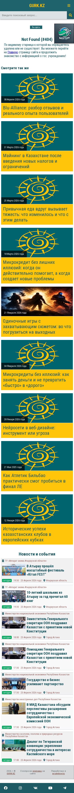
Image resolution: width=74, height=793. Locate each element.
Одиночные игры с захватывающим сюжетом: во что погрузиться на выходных (37, 326)
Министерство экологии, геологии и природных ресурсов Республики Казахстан (34, 735)
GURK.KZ (37, 5)
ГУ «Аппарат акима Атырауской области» (26, 561)
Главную (12, 52)
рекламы (37, 771)
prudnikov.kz (58, 773)
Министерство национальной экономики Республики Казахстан (37, 613)
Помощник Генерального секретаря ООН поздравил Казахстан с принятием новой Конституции (49, 655)
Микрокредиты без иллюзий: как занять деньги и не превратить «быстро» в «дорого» (36, 380)
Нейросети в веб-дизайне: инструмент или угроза (29, 430)
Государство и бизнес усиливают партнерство (45, 682)
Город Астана (53, 637)
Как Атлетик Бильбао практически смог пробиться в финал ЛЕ (34, 481)
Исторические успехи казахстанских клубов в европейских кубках (27, 534)
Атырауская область (56, 580)
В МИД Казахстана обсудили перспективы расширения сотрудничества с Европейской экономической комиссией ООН (49, 713)
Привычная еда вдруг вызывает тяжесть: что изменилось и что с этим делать (35, 214)
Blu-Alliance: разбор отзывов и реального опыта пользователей (35, 110)
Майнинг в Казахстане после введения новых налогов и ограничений (32, 161)
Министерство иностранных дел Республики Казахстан (33, 699)
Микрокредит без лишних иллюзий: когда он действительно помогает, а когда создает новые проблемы (36, 270)
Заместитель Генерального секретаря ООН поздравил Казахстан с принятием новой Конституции (49, 625)
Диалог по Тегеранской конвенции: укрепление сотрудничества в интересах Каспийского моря (49, 747)
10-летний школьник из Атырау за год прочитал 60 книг (47, 596)
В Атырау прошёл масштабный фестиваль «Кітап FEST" (45, 570)
